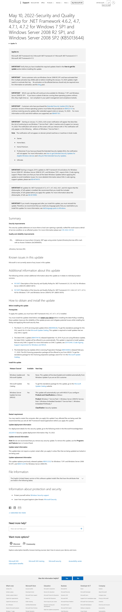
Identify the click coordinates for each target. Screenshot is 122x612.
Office (43, 2)
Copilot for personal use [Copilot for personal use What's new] (12, 601)
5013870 (17, 290)
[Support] (26, 2)
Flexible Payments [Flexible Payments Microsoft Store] (30, 611)
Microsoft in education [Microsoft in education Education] (49, 589)
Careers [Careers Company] (101, 589)
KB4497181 (56, 113)
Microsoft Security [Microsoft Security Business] (65, 592)
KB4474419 (36, 338)
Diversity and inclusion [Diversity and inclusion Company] (104, 605)
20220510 (12, 433)
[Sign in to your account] (113, 2)
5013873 (17, 283)
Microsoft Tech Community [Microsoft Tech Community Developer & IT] (87, 601)
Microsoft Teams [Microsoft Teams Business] (65, 605)
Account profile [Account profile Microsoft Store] (29, 589)
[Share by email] (18, 507)
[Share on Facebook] (10, 507)
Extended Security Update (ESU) (58, 106)
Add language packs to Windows (54, 208)
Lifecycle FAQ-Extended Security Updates (52, 156)
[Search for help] (108, 2)
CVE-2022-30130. (68, 230)
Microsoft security (55, 561)
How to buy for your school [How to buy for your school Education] (50, 601)
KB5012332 (47, 461)
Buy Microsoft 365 (77, 2)
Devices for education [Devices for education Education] (49, 592)
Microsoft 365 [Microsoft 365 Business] (64, 598)
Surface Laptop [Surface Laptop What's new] (9, 592)
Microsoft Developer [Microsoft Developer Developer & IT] (85, 592)
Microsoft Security (50, 499)
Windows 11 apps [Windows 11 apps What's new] (10, 611)
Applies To (13, 43)
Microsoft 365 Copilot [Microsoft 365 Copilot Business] (66, 608)
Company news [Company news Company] (102, 595)
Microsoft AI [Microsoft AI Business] (64, 589)
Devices (58, 2)
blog (39, 84)
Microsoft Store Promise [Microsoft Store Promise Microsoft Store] (31, 608)
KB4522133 (69, 108)
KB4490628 (53, 328)
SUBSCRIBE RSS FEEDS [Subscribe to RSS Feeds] (18, 513)
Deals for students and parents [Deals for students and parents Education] (51, 609)
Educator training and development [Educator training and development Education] (49, 605)
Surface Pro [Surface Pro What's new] (9, 589)
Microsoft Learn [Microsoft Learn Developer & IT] (84, 595)
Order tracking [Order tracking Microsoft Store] (29, 601)
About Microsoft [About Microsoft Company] (103, 592)
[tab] (15, 543)
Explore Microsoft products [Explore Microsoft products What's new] (12, 608)
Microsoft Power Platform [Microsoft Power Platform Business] (67, 601)
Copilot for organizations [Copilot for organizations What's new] (12, 598)
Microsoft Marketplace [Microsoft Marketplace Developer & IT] (86, 605)
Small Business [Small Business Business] (64, 611)
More (66, 2)
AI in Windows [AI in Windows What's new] (9, 605)
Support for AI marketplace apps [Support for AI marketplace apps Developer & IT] (88, 598)
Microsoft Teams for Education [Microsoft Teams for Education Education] (51, 595)
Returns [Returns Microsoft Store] (27, 598)
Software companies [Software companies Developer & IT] (85, 608)
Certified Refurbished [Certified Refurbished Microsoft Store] (31, 605)
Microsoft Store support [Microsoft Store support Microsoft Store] (31, 595)
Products (49, 2)
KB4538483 (66, 350)
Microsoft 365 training (36, 561)
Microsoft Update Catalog (39, 330)
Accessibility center (75, 561)
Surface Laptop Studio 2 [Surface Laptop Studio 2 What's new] (12, 595)
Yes (67, 578)
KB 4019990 (32, 195)
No (78, 578)
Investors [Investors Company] (101, 601)
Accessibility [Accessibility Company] (102, 608)
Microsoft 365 (35, 2)
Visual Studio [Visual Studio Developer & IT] (84, 611)
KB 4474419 (35, 179)
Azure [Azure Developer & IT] (82, 589)
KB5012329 (22, 464)
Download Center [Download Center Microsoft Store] (30, 592)
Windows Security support (40, 495)
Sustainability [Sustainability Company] (102, 611)
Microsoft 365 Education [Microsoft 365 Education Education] (50, 598)
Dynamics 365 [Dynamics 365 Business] (64, 595)
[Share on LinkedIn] (14, 507)
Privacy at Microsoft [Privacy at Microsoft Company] (103, 598)
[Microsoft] (13, 2)
